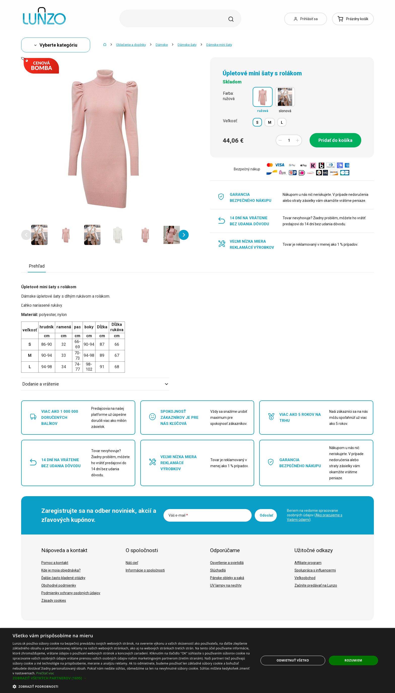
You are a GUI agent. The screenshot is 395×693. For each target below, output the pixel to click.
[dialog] (197, 660)
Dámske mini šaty (219, 45)
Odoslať (266, 515)
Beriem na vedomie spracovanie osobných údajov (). (314, 515)
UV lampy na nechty (226, 585)
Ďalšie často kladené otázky (63, 578)
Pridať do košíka (335, 140)
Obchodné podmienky (58, 585)
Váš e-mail (178, 515)
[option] (39, 235)
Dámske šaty (187, 45)
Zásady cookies (53, 600)
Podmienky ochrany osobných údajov (70, 593)
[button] (26, 235)
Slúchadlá (218, 570)
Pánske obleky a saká (227, 578)
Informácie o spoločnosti (145, 570)
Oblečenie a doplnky (131, 45)
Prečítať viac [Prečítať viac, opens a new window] (45, 673)
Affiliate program (307, 563)
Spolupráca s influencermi (315, 570)
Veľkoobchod (304, 578)
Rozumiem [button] (353, 660)
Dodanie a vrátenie (95, 384)
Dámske (162, 45)
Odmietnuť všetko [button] (293, 660)
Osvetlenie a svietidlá (227, 563)
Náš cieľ (132, 563)
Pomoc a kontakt (54, 563)
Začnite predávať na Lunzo (315, 585)
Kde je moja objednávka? (61, 570)
